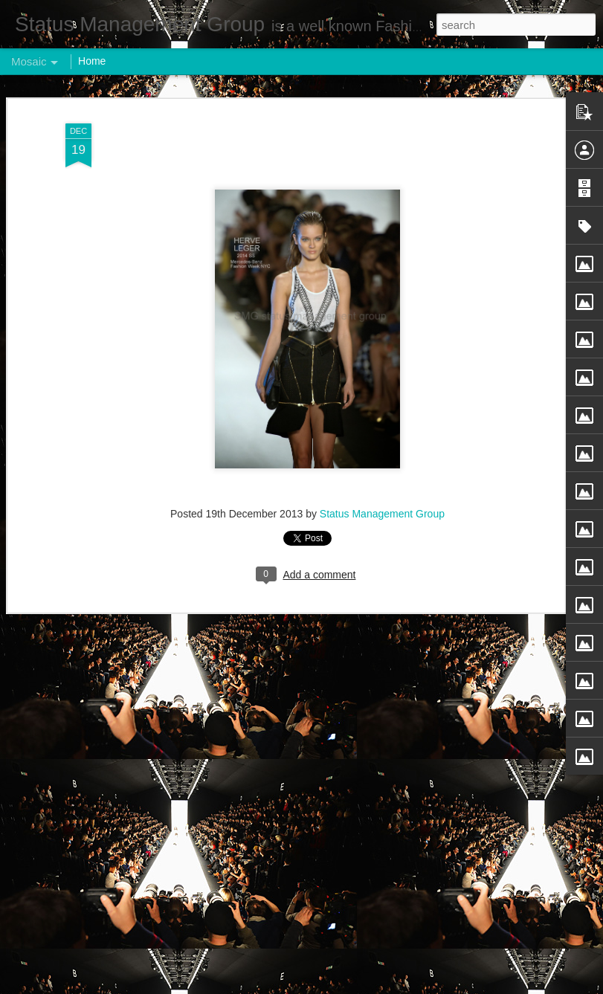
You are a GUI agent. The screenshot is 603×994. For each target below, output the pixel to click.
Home (92, 61)
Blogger (348, 985)
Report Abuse (391, 985)
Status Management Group (382, 436)
